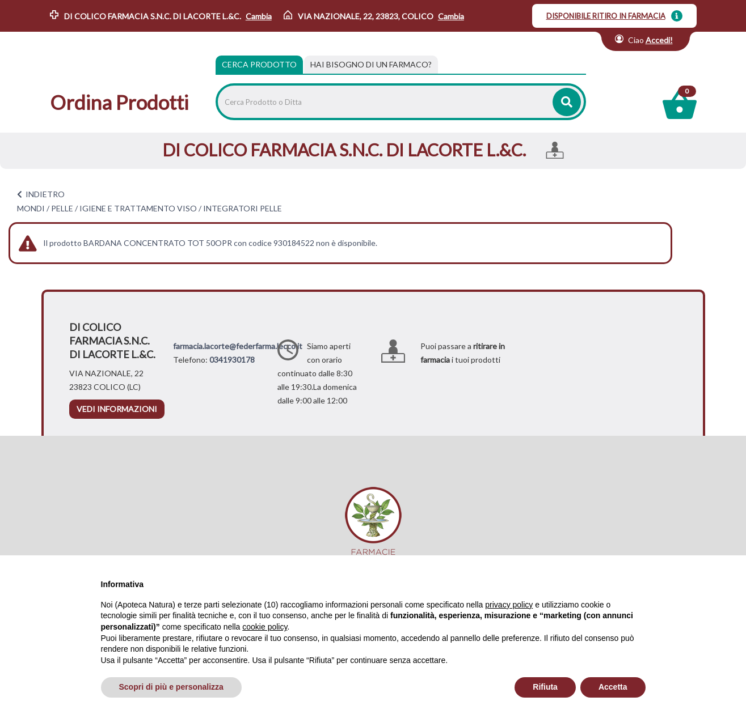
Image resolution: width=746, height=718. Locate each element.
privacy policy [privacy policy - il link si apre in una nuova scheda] (509, 604)
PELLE (62, 208)
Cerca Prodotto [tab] (259, 64)
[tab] (371, 65)
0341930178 (232, 359)
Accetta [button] (613, 686)
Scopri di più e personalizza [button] (171, 686)
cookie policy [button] (264, 626)
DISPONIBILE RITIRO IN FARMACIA (605, 15)
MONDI (31, 208)
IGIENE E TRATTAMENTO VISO (138, 208)
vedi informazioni (117, 409)
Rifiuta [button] (545, 686)
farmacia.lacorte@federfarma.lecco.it (237, 346)
